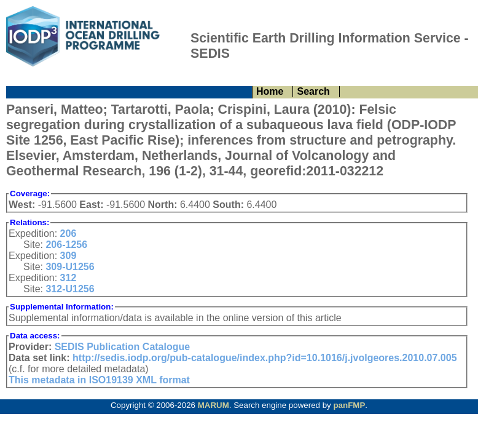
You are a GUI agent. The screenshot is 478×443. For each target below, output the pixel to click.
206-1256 (66, 244)
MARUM (213, 405)
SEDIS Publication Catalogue (122, 346)
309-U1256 (69, 266)
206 (68, 233)
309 (68, 255)
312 (68, 278)
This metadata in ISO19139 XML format (99, 380)
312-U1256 (69, 289)
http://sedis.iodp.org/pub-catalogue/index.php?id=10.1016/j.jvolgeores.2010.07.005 (264, 358)
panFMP (349, 405)
